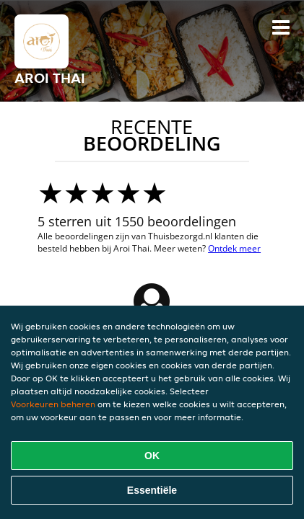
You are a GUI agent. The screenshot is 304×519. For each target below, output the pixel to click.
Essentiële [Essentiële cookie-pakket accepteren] (152, 490)
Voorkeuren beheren (53, 404)
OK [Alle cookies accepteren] (152, 455)
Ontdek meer (234, 248)
